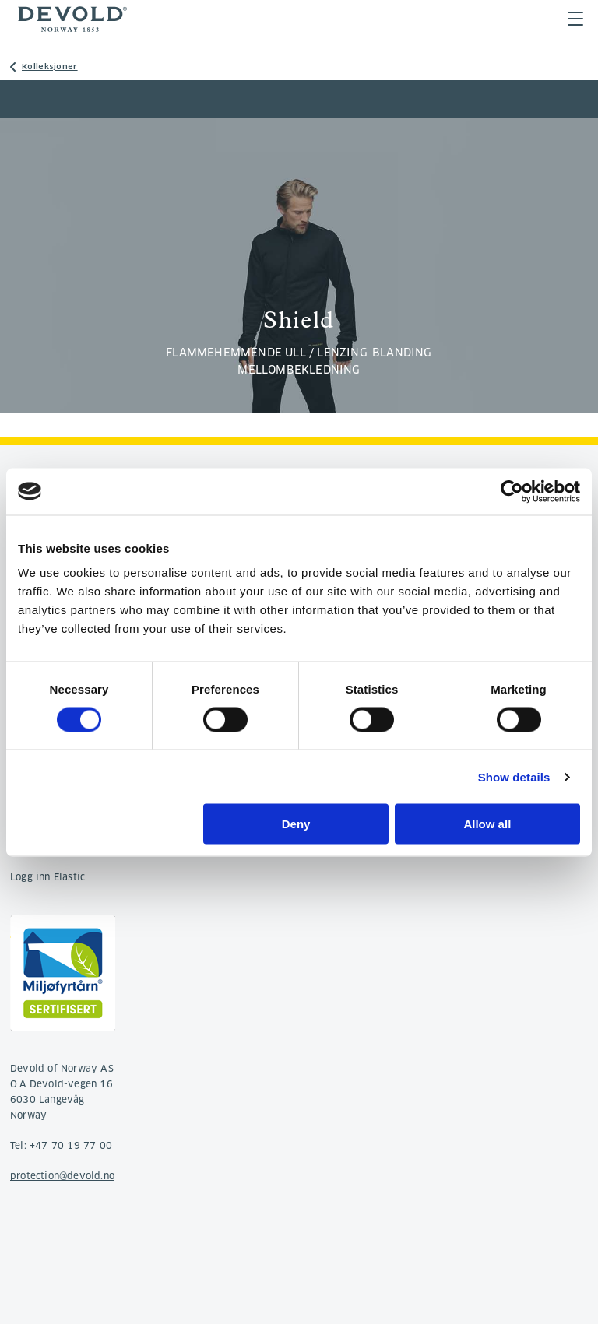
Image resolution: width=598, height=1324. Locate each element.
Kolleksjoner (50, 66)
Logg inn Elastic (47, 877)
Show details (514, 776)
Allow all (487, 824)
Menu (575, 18)
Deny (296, 824)
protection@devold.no (62, 1176)
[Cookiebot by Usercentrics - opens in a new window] (512, 491)
